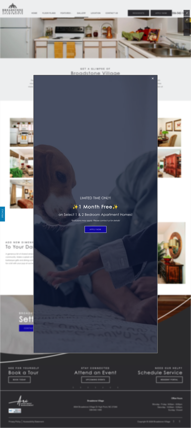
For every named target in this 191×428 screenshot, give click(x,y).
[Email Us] (187, 19)
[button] (95, 229)
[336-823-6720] (187, 13)
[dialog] (95, 214)
